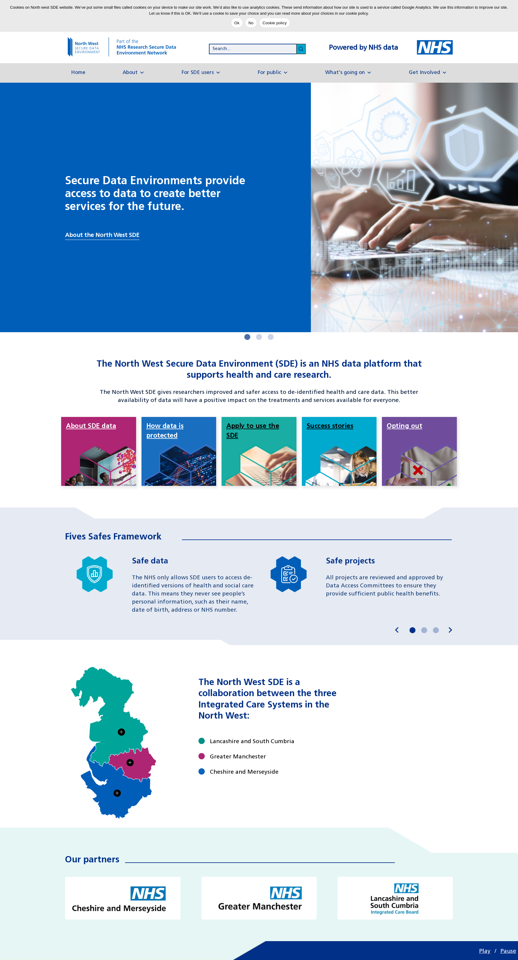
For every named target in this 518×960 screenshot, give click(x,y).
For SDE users (201, 73)
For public (273, 73)
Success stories (330, 426)
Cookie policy (275, 23)
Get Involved (428, 73)
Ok (237, 23)
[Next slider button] (247, 337)
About (133, 73)
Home (78, 72)
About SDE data (91, 426)
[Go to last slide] (397, 630)
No (251, 23)
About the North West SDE (102, 235)
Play (484, 951)
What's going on (348, 73)
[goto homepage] (128, 47)
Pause (508, 951)
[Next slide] (450, 630)
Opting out (404, 426)
